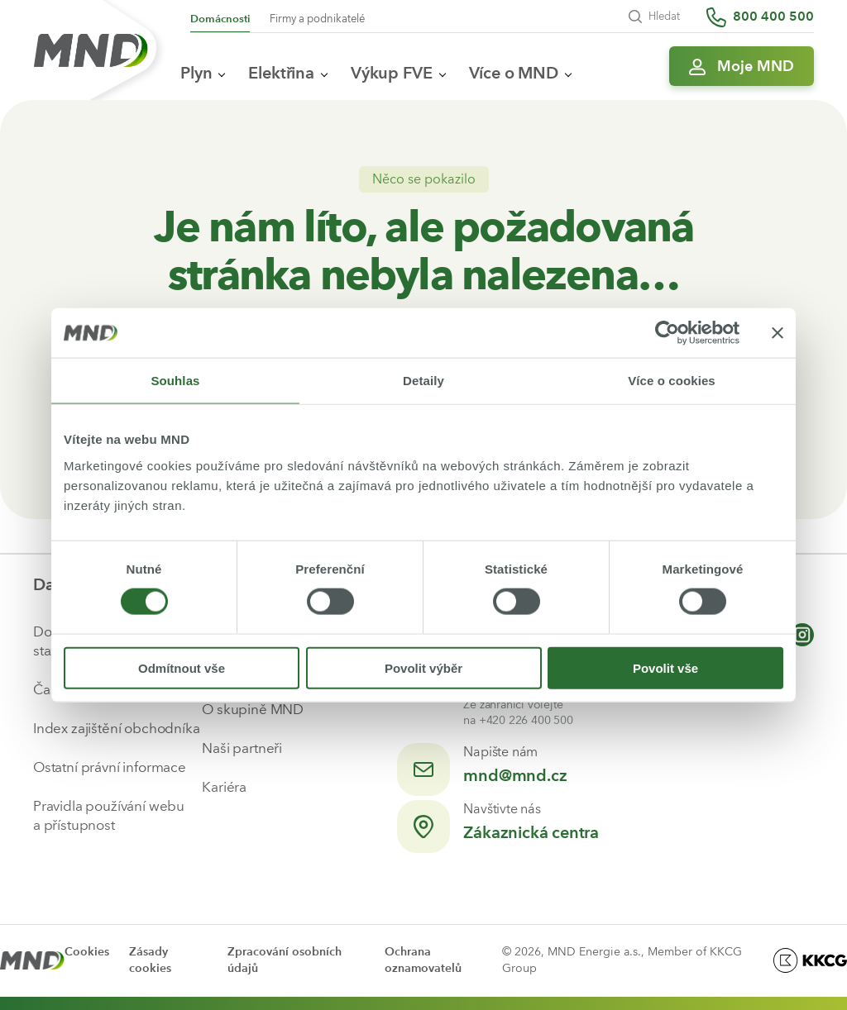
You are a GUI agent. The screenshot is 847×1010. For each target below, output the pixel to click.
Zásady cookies (150, 960)
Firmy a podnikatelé (317, 18)
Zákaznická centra (531, 832)
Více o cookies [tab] (671, 381)
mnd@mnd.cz (515, 775)
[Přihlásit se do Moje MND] (741, 66)
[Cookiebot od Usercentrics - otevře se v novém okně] (667, 333)
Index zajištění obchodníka (116, 728)
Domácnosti (220, 18)
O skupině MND (253, 709)
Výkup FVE (398, 73)
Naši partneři (242, 748)
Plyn (202, 73)
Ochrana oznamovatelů (423, 960)
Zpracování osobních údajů (284, 960)
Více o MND (520, 73)
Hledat (654, 16)
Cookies (87, 952)
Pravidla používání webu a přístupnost (108, 815)
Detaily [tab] (423, 381)
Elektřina (288, 73)
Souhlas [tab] (175, 381)
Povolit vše (665, 667)
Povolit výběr (423, 667)
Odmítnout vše (181, 667)
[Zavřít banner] (777, 333)
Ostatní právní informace (109, 767)
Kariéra (224, 787)
